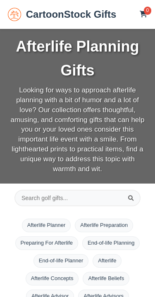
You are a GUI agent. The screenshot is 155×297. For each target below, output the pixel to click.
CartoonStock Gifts (62, 14)
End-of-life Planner (61, 260)
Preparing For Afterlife (47, 243)
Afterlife (107, 260)
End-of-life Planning (111, 243)
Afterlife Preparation (104, 225)
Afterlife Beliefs (106, 278)
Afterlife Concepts (52, 278)
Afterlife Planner (46, 225)
